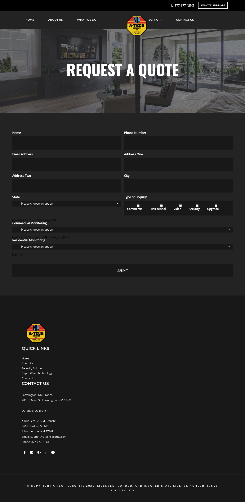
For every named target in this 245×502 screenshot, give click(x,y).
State (16, 197)
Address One (133, 154)
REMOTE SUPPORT (212, 5)
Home (29, 19)
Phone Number (135, 132)
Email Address (22, 154)
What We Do (86, 19)
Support (155, 19)
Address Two (21, 175)
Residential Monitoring (28, 240)
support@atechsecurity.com (48, 436)
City (126, 175)
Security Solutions (33, 368)
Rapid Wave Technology (37, 373)
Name (16, 132)
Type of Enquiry (135, 197)
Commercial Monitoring (29, 223)
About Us (55, 19)
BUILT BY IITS (122, 490)
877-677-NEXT (184, 5)
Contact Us (185, 19)
